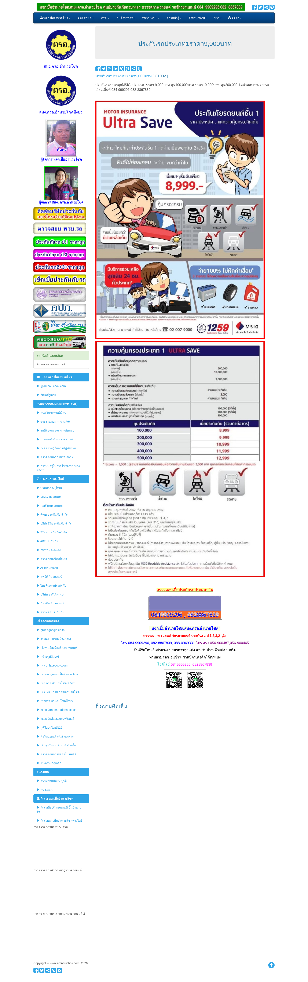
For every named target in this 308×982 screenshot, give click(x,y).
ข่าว (217, 18)
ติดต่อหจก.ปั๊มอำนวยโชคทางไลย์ (59, 820)
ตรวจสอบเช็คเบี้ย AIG (53, 559)
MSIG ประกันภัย (49, 497)
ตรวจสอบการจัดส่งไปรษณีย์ (56, 754)
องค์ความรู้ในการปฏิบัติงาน (56, 448)
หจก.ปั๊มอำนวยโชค (55, 18)
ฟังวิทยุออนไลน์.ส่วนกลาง (55, 736)
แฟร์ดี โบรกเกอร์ (49, 576)
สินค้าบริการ (125, 18)
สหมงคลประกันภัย (50, 612)
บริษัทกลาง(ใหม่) (49, 488)
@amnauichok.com (51, 386)
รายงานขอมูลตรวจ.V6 (53, 421)
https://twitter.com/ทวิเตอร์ (55, 718)
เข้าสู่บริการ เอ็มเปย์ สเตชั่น (56, 745)
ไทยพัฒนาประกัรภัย (51, 585)
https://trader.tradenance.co (56, 710)
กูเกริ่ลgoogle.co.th (51, 630)
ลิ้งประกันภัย (197, 18)
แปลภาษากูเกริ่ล (49, 763)
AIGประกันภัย (47, 541)
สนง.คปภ (44, 789)
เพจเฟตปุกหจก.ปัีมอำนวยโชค (57, 674)
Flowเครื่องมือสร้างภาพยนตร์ (57, 647)
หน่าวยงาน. (150, 18)
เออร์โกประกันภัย (50, 505)
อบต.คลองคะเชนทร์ (51, 364)
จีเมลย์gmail (46, 395)
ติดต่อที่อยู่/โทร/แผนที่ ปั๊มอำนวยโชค (59, 809)
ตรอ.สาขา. (85, 18)
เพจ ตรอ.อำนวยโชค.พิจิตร (56, 683)
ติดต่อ (234, 18)
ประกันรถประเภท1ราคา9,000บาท (123, 76)
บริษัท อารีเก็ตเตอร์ (51, 594)
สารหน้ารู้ (174, 18)
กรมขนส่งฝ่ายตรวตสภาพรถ (56, 439)
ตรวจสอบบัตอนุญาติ (52, 781)
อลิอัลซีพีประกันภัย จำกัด (54, 523)
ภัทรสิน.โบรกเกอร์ (50, 603)
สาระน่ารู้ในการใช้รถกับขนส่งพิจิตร (58, 468)
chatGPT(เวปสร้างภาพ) (54, 639)
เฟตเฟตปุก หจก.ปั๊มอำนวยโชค (58, 692)
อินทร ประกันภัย (49, 550)
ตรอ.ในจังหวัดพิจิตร (51, 412)
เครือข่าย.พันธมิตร (50, 355)
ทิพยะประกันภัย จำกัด (52, 514)
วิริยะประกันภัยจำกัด (52, 532)
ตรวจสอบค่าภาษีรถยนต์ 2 (55, 457)
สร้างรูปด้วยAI (48, 656)
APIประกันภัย (47, 568)
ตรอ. (104, 18)
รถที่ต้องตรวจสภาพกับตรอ (55, 430)
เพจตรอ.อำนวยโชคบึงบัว (55, 701)
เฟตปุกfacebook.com (52, 665)
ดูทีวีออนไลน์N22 (49, 727)
